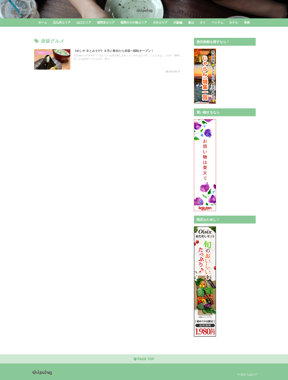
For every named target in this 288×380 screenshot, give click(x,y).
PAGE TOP (144, 359)
